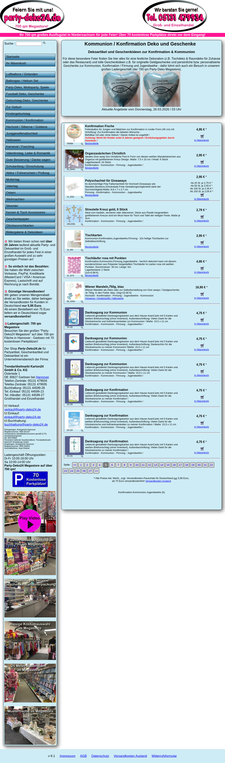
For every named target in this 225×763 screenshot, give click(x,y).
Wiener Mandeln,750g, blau (104, 286)
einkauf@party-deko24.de (22, 417)
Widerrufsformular (164, 756)
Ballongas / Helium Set (22, 81)
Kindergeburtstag (18, 113)
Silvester (12, 206)
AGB (83, 756)
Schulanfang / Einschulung (25, 166)
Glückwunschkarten (20, 225)
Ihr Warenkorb (16, 63)
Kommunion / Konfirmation (24, 120)
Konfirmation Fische (99, 126)
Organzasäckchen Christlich (105, 153)
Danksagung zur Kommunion (106, 312)
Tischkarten (93, 235)
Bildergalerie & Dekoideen (24, 232)
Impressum (67, 756)
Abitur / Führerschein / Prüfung (27, 173)
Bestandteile (92, 143)
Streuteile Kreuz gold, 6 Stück (106, 209)
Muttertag (12, 179)
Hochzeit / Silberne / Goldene (26, 127)
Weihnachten (15, 199)
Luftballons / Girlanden (22, 74)
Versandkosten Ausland (158, 481)
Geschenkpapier (17, 219)
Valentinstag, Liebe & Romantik (28, 153)
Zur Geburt (13, 107)
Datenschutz (100, 756)
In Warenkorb (201, 139)
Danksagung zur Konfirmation (106, 389)
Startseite (12, 56)
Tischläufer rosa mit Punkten (105, 258)
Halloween (13, 140)
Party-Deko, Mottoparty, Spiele (27, 87)
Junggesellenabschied (21, 133)
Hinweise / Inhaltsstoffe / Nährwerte (104, 298)
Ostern (11, 192)
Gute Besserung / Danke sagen (28, 160)
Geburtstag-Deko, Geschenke (27, 100)
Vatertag (12, 186)
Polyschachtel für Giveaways (106, 180)
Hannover (42, 377)
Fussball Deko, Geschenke (25, 94)
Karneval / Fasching (20, 146)
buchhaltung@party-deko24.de (26, 424)
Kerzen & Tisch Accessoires (25, 212)
